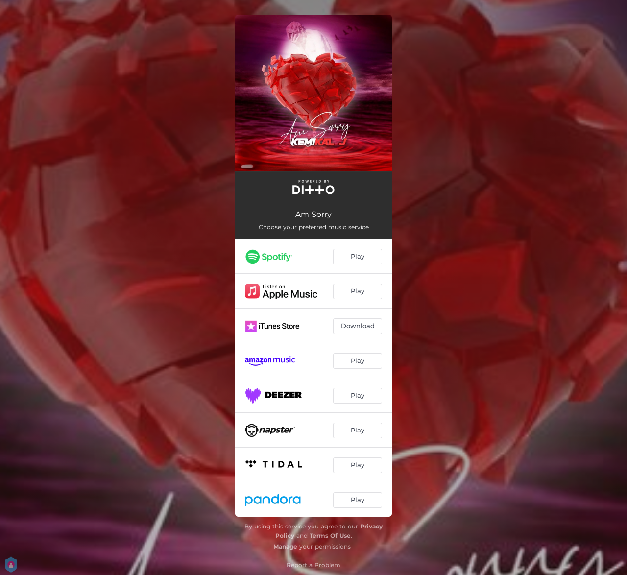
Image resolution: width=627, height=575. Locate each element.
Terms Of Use (330, 535)
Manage (285, 546)
